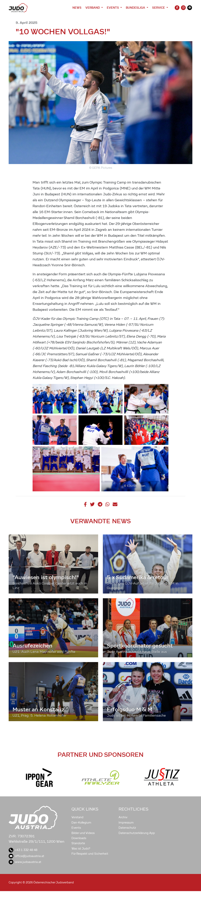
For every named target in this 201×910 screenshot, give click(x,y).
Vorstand (77, 817)
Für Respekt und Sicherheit (89, 853)
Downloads (78, 838)
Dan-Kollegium (81, 822)
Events (76, 827)
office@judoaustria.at (26, 856)
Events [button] (113, 7)
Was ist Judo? (80, 848)
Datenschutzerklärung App (137, 833)
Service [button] (159, 7)
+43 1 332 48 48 (23, 850)
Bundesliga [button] (136, 7)
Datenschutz (127, 827)
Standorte (78, 843)
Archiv (123, 817)
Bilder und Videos (83, 833)
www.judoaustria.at (25, 862)
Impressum (126, 822)
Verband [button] (92, 7)
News (76, 7)
